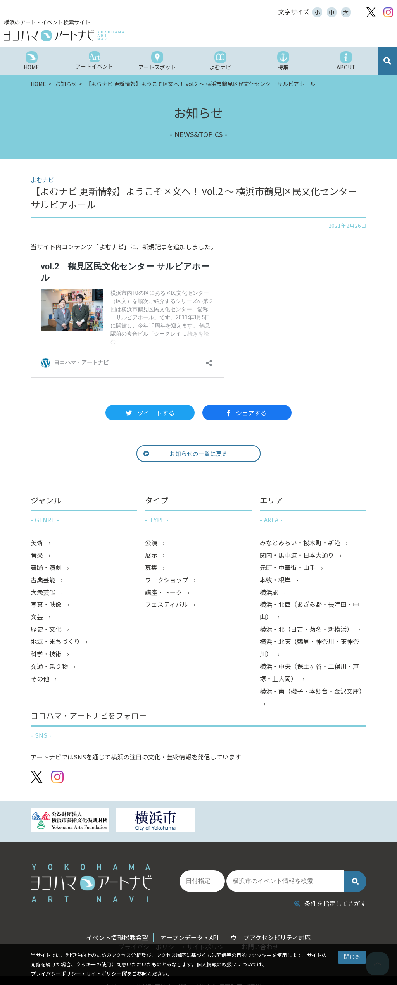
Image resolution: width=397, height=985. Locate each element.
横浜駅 (270, 592)
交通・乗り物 (50, 667)
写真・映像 (47, 605)
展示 (152, 555)
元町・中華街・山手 (288, 567)
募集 (152, 567)
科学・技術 (47, 654)
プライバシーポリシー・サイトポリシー (76, 973)
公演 (152, 543)
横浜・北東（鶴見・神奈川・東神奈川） (309, 648)
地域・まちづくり (56, 642)
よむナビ (111, 246)
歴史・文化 (47, 629)
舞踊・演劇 (47, 567)
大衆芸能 (44, 592)
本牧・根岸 (276, 580)
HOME (39, 84)
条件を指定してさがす (330, 903)
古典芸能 (44, 580)
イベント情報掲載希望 (117, 937)
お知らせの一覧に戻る (185, 453)
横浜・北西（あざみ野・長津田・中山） (309, 611)
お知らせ (66, 84)
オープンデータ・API (189, 937)
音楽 (38, 555)
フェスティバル (167, 605)
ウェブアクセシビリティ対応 (271, 937)
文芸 (38, 617)
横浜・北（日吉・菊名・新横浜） (307, 629)
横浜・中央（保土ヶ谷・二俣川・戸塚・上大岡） (309, 673)
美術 (38, 543)
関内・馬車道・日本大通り (298, 555)
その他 (41, 679)
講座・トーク (164, 592)
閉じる (352, 957)
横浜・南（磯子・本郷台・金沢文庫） (312, 691)
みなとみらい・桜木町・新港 (301, 543)
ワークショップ (167, 580)
